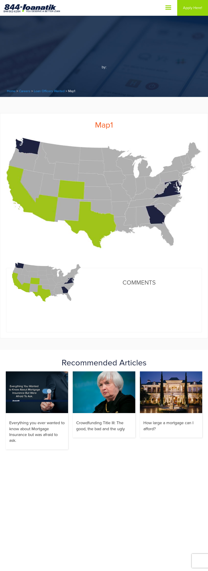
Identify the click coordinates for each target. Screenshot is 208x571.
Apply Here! (192, 8)
